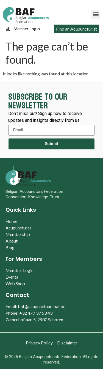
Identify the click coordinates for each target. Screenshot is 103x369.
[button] (95, 14)
